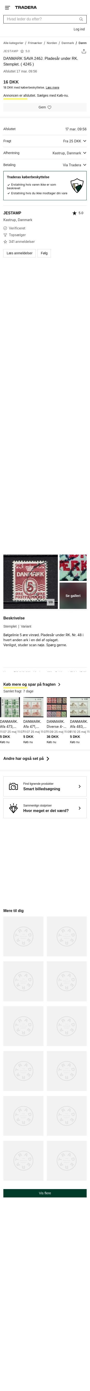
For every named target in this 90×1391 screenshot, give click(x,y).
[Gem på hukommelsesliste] (45, 107)
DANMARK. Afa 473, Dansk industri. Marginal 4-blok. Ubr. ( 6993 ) (9, 724)
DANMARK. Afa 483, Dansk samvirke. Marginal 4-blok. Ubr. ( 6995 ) (79, 724)
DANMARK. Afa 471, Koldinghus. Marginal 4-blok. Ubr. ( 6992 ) (32, 724)
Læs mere (52, 87)
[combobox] (45, 19)
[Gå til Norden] (52, 43)
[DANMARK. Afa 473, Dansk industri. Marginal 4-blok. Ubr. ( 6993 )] (10, 707)
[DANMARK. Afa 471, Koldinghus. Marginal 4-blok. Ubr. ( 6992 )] (33, 707)
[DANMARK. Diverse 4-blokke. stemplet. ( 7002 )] (57, 707)
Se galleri (73, 596)
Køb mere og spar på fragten (32, 684)
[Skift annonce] (84, 51)
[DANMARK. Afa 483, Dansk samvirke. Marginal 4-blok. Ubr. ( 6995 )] (80, 707)
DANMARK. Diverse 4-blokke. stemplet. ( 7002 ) (56, 724)
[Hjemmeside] (26, 7)
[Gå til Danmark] (68, 43)
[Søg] (81, 19)
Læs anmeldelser (19, 253)
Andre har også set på (26, 759)
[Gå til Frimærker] (35, 43)
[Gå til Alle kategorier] (13, 43)
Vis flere (45, 1193)
